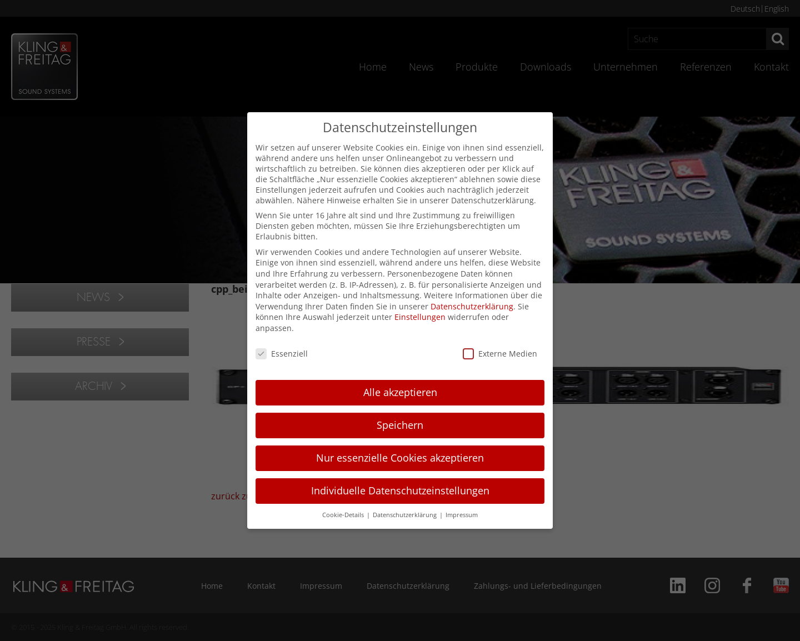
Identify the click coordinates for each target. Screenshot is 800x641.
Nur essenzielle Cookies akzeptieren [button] (400, 457)
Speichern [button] (400, 425)
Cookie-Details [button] (344, 515)
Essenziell (282, 353)
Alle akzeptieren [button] (400, 392)
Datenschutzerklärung (472, 306)
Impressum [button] (462, 515)
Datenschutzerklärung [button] (405, 515)
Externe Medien (500, 353)
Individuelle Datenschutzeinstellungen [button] (400, 490)
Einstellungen (420, 317)
